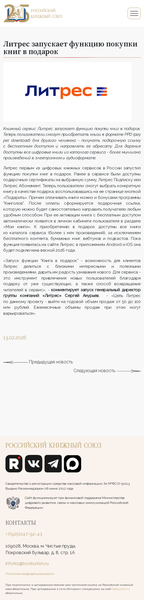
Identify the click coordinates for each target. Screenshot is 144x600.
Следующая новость (107, 381)
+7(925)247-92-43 (23, 534)
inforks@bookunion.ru (27, 563)
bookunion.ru (121, 588)
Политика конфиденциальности (29, 574)
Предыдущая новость (38, 373)
